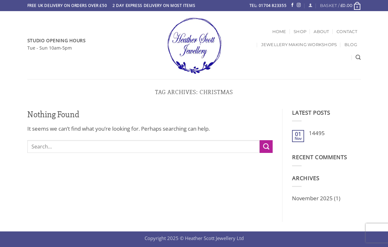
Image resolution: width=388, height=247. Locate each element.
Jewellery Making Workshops (299, 44)
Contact (347, 31)
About (321, 31)
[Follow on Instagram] (299, 5)
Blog (350, 44)
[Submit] (266, 146)
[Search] (358, 57)
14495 (317, 133)
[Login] (310, 5)
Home (279, 31)
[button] (340, 5)
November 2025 (312, 198)
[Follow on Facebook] (292, 5)
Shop (300, 31)
